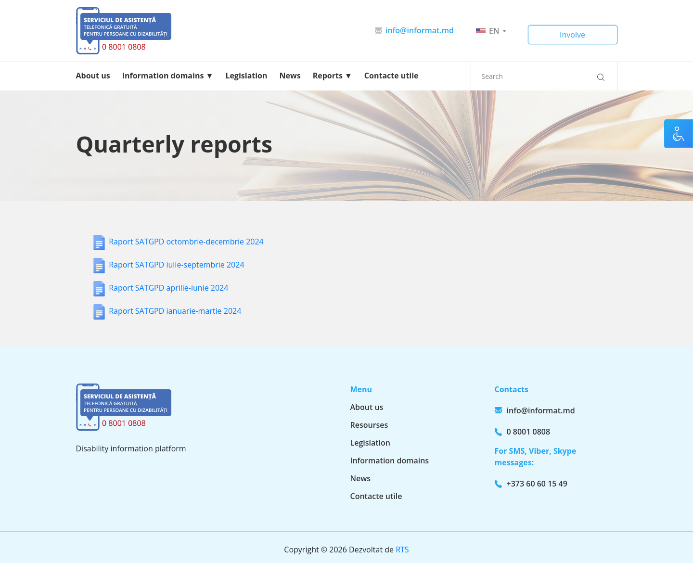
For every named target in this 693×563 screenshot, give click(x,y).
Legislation (246, 75)
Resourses (369, 425)
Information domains (389, 460)
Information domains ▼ (168, 75)
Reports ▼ (332, 75)
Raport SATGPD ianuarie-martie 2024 (175, 311)
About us (93, 75)
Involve (572, 34)
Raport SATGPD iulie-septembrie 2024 (176, 264)
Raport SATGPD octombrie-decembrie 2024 (186, 241)
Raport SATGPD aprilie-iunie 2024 (168, 287)
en (490, 31)
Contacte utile (391, 75)
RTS (402, 549)
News (290, 75)
